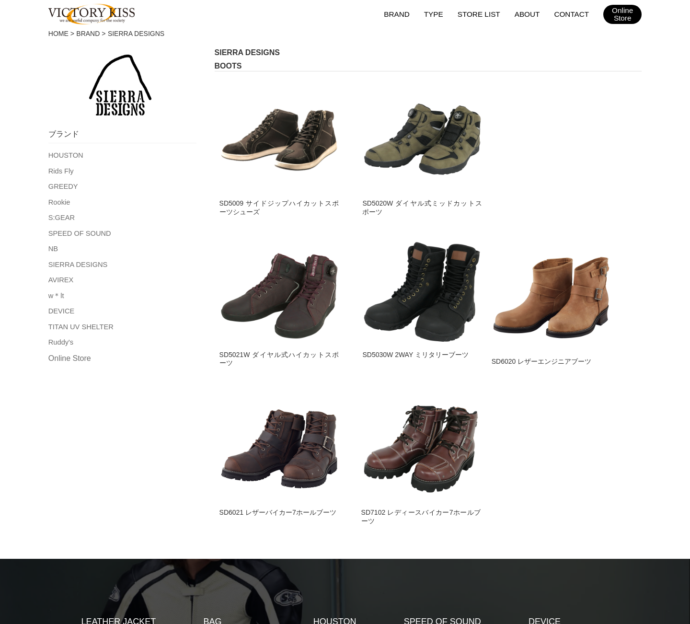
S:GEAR (61, 215)
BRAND (399, 14)
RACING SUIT (231, 448)
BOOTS (96, 507)
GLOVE (96, 468)
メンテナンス (256, 545)
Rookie (58, 200)
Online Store (69, 352)
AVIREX (60, 275)
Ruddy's (60, 336)
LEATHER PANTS (116, 487)
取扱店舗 (207, 545)
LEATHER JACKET (118, 429)
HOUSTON (65, 155)
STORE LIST (480, 14)
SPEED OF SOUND (78, 230)
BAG (213, 429)
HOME (58, 33)
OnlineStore (622, 14)
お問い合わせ (354, 545)
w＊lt (55, 291)
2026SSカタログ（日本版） (432, 545)
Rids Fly (60, 170)
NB (53, 245)
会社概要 (305, 545)
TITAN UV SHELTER (79, 321)
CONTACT (572, 14)
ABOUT (528, 14)
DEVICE (60, 306)
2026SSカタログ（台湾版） (531, 545)
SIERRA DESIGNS (76, 261)
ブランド (165, 545)
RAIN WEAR (228, 468)
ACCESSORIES (235, 487)
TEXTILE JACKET (116, 448)
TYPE (435, 14)
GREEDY (62, 185)
